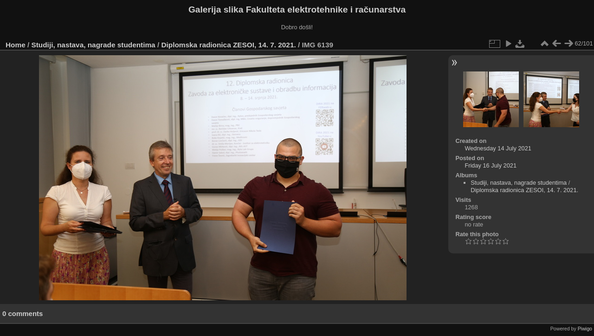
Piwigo (585, 328)
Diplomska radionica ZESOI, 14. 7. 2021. (228, 45)
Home (16, 45)
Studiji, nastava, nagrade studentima (93, 45)
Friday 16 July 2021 (491, 165)
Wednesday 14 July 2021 (498, 148)
